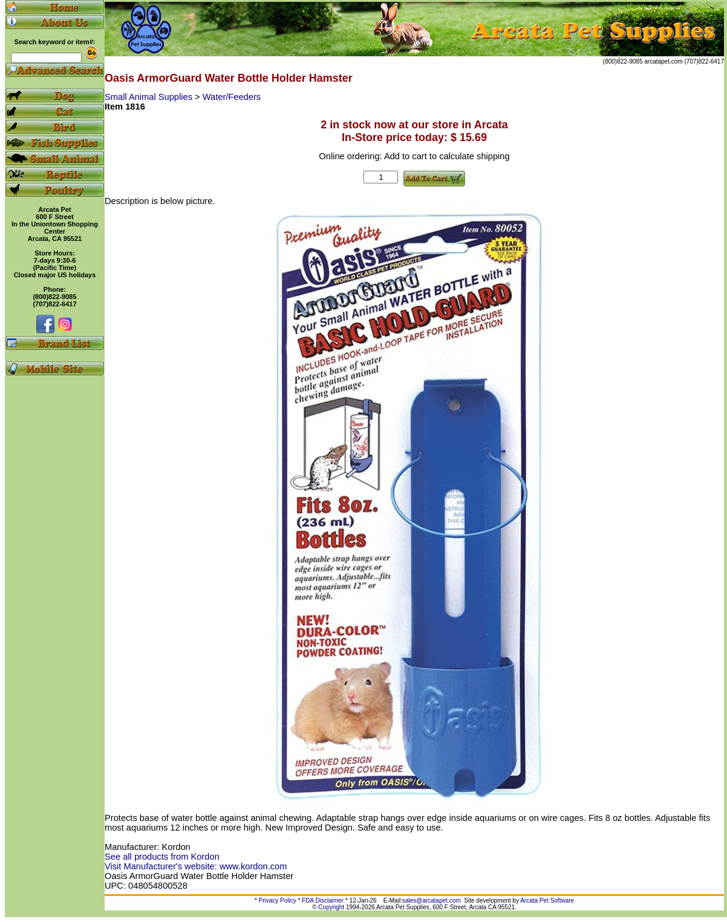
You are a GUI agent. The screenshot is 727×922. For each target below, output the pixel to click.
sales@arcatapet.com (431, 900)
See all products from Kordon (162, 856)
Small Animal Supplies (150, 97)
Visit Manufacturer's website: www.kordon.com (196, 866)
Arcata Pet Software (547, 900)
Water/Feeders (232, 97)
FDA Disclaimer (323, 900)
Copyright (331, 907)
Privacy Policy (277, 900)
